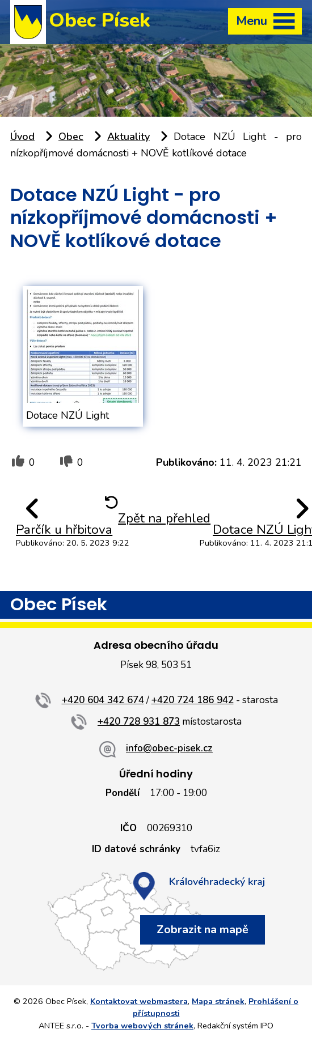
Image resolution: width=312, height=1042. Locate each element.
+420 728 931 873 (139, 721)
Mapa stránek (218, 1001)
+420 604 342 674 (103, 700)
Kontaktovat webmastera (139, 1001)
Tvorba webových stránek (142, 1025)
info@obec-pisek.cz (169, 748)
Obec (70, 136)
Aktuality (128, 136)
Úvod (22, 136)
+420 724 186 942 (192, 700)
